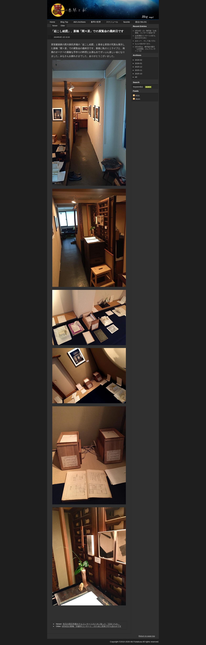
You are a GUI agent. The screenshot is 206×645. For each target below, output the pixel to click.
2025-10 (138, 73)
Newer (55, 26)
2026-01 (138, 63)
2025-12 (138, 67)
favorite (126, 22)
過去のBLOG (141, 22)
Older (63, 26)
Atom (138, 99)
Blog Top (64, 22)
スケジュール (112, 22)
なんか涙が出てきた (142, 44)
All (136, 77)
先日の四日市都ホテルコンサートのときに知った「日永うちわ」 (91, 624)
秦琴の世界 (96, 22)
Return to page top (147, 636)
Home (52, 22)
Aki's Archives (79, 22)
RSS (138, 95)
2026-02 (138, 60)
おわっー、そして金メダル (145, 41)
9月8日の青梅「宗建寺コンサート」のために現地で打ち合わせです (91, 626)
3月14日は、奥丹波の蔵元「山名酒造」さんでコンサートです (145, 49)
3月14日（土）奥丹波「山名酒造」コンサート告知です (146, 32)
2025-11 (138, 70)
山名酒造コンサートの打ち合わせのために (145, 37)
